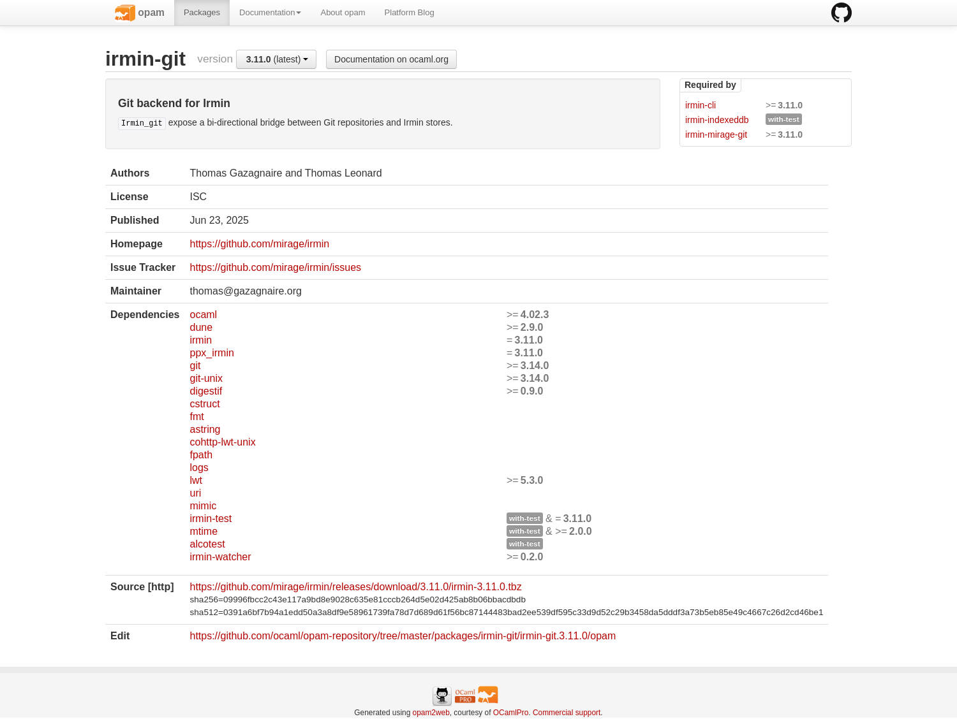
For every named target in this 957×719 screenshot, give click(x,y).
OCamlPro (511, 712)
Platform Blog (409, 12)
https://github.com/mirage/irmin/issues (275, 267)
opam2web (431, 712)
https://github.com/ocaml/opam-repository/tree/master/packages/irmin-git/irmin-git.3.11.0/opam (402, 635)
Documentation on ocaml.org (391, 59)
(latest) (277, 59)
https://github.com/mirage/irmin (259, 243)
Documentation (270, 12)
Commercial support (566, 712)
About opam (342, 12)
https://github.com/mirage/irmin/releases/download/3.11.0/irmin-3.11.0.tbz (355, 586)
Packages (202, 12)
